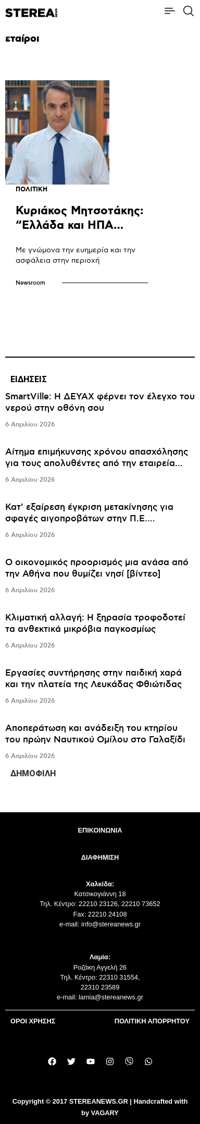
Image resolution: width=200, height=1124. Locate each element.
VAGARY (105, 1113)
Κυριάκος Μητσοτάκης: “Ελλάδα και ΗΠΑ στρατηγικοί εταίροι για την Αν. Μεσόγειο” (81, 232)
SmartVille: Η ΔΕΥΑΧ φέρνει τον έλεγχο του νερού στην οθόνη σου (100, 402)
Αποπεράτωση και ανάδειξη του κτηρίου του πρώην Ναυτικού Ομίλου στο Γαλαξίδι (95, 734)
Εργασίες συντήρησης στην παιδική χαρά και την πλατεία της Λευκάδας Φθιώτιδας (93, 678)
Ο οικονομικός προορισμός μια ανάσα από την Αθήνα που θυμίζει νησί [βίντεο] (97, 568)
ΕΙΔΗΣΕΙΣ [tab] (28, 379)
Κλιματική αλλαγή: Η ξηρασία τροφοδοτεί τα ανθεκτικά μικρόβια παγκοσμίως (95, 623)
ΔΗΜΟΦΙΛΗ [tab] (33, 773)
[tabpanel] (100, 576)
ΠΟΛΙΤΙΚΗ (31, 189)
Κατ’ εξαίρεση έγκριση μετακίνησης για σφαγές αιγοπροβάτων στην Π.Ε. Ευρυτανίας (89, 519)
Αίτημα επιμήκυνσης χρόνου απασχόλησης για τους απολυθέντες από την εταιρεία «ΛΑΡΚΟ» (96, 463)
